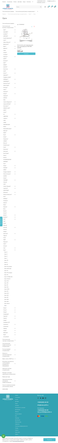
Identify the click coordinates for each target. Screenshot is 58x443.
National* (5, 130)
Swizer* (5, 178)
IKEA (4, 99)
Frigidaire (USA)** (7, 77)
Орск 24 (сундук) (8, 266)
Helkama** (5, 95)
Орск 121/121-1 (7, 278)
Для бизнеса (17, 409)
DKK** (4, 62)
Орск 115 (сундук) (8, 272)
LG (3, 114)
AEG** (4, 29)
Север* (5, 320)
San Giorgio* (6, 153)
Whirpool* (5, 192)
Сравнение (17, 424)
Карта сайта (17, 432)
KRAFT (4, 110)
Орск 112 (6, 270)
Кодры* (5, 231)
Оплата (15, 1)
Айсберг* (5, 198)
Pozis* (4, 147)
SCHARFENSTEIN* (7, 159)
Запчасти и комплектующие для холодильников (7, 355)
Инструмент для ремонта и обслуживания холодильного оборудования (8, 363)
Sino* (4, 163)
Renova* (5, 143)
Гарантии (17, 411)
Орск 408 (6, 299)
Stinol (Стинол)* (7, 173)
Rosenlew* (5, 149)
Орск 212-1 (6, 293)
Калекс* (5, 229)
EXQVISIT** (5, 75)
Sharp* (4, 165)
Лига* (4, 237)
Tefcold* (5, 182)
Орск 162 (6, 287)
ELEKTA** (5, 67)
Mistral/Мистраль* (7, 128)
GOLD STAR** (6, 85)
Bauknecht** (6, 44)
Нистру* (5, 245)
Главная (4, 14)
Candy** (5, 52)
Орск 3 (5, 254)
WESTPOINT (6, 190)
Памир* (5, 312)
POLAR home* (6, 145)
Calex (4, 50)
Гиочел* (5, 213)
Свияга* (5, 318)
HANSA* (5, 141)
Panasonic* (5, 139)
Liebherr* (5, 118)
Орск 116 (6, 274)
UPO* (4, 184)
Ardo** (4, 40)
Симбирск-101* (6, 322)
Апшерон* (5, 200)
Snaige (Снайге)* (7, 171)
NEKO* (4, 132)
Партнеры (17, 417)
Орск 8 (5, 262)
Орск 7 (5, 258)
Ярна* (4, 334)
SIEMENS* (5, 161)
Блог (16, 415)
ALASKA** (5, 34)
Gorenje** (5, 87)
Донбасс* (5, 217)
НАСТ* (4, 243)
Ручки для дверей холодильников (6, 349)
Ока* (4, 248)
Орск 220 (6, 295)
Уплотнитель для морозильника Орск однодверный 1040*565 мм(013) (25, 46)
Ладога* (5, 235)
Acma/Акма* (6, 336)
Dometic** (5, 60)
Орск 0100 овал (7, 268)
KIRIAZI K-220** (6, 108)
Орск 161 (6, 285)
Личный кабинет (18, 413)
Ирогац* (5, 225)
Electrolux (5, 69)
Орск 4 (5, 256)
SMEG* (4, 169)
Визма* (5, 211)
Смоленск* (5, 324)
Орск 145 (6, 283)
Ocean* (4, 136)
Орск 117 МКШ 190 (8, 276)
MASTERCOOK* (6, 124)
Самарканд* (6, 314)
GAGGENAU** (6, 81)
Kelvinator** (6, 106)
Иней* (4, 223)
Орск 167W (6, 289)
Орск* (30, 14)
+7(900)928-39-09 (42, 410)
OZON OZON (5, 389)
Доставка (20, 1)
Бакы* (4, 204)
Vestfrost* (5, 188)
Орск (5, 305)
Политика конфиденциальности (21, 426)
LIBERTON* (5, 116)
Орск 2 (5, 252)
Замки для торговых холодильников (6, 369)
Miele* (4, 126)
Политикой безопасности (18, 441)
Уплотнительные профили (8, 11)
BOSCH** (5, 48)
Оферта (16, 434)
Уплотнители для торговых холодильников (8, 340)
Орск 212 (6, 291)
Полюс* (5, 310)
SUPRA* (5, 176)
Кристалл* (5, 233)
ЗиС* (4, 221)
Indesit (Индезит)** (7, 101)
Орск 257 (6, 297)
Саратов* (5, 316)
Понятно (49, 439)
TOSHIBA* (5, 180)
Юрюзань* (5, 332)
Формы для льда (6, 376)
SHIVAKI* (5, 167)
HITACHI (5, 97)
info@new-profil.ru (51, 1)
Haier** (4, 89)
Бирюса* (5, 206)
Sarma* (5, 157)
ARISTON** (5, 36)
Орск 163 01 (7, 303)
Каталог (4, 1)
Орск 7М (6, 260)
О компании (9, 1)
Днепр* (5, 215)
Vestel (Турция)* (7, 186)
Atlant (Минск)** (7, 42)
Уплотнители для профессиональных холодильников (6, 345)
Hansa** (5, 93)
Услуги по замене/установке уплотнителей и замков (8, 385)
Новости (16, 430)
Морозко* (5, 241)
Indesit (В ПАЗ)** (7, 104)
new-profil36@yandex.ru (44, 412)
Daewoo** (5, 56)
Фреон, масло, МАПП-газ (8, 358)
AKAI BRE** (5, 32)
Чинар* (4, 330)
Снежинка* (5, 326)
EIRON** (5, 64)
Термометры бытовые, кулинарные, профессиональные (7, 381)
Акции (24, 1)
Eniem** (5, 73)
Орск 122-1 (6, 280)
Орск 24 (6, 264)
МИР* (4, 239)
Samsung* (5, 151)
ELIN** (4, 71)
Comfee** (5, 54)
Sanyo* (4, 155)
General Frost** (6, 83)
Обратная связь (18, 422)
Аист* (4, 196)
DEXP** (5, 58)
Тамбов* (5, 328)
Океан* (4, 308)
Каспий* (5, 227)
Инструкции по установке (20, 407)
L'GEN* (4, 122)
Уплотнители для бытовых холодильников (25, 11)
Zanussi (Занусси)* (7, 194)
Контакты (29, 1)
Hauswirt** (5, 91)
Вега (4, 208)
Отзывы (16, 428)
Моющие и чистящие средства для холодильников (8, 373)
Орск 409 (6, 301)
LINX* (4, 120)
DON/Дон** (5, 79)
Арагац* (5, 202)
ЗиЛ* (4, 219)
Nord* (4, 134)
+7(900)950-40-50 (41, 1)
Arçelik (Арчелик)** (7, 38)
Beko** (4, 46)
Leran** (5, 112)
